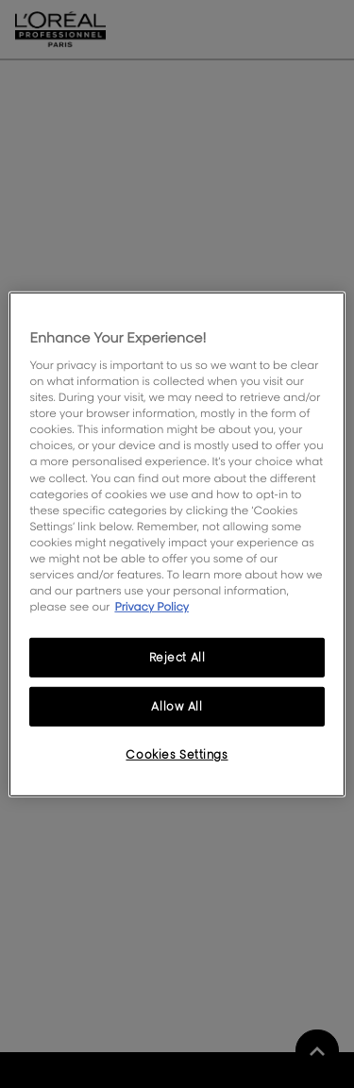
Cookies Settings (177, 754)
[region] (176, 543)
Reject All (177, 657)
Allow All (176, 706)
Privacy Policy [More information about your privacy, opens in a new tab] (151, 606)
